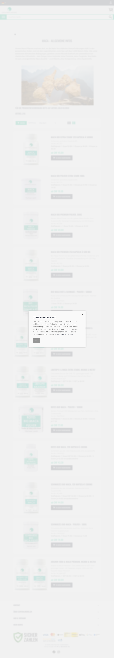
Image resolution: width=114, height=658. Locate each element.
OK (36, 340)
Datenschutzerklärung (64, 334)
